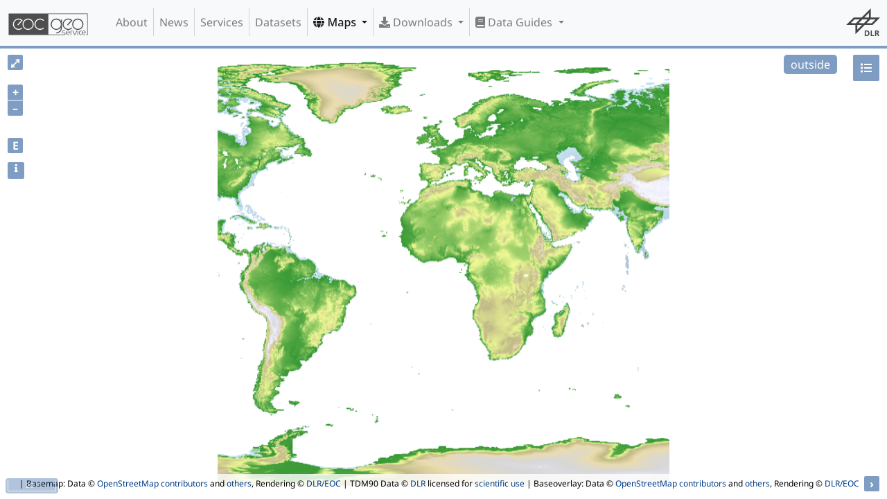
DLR (417, 483)
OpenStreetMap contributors (152, 483)
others (239, 483)
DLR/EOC (323, 483)
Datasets (278, 22)
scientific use (500, 483)
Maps (336, 22)
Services (221, 22)
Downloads (417, 22)
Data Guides (515, 22)
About (132, 22)
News (173, 22)
